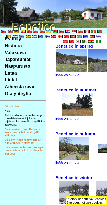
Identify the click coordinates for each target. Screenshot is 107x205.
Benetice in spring (74, 46)
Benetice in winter (73, 177)
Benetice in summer (75, 89)
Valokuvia (15, 52)
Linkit (11, 79)
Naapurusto (17, 66)
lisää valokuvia (67, 75)
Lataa (11, 73)
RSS (7, 110)
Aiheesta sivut (20, 86)
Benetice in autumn (75, 133)
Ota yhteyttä (18, 93)
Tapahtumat (17, 59)
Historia (13, 45)
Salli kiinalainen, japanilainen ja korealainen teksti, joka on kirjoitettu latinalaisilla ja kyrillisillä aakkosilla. (24, 120)
